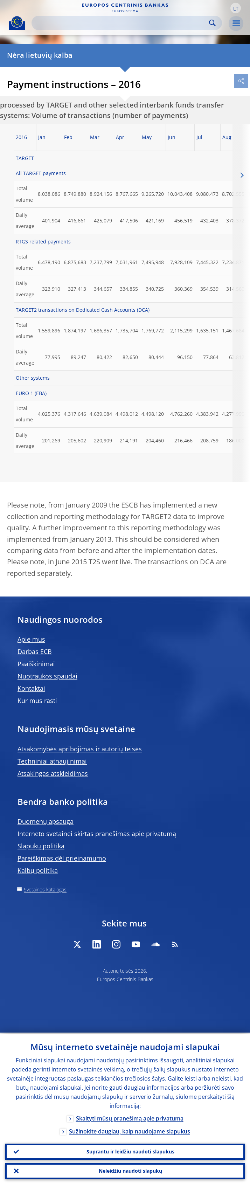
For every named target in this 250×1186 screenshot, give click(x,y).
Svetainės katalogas (45, 889)
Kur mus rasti (37, 700)
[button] (235, 8)
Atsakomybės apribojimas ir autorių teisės (80, 749)
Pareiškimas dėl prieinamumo (62, 858)
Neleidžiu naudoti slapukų (130, 1170)
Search (212, 23)
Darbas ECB (35, 651)
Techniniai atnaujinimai (52, 761)
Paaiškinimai (36, 664)
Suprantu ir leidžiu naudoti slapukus (130, 1150)
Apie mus (31, 639)
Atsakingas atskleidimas (53, 773)
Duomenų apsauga (46, 821)
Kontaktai (31, 688)
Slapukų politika (41, 846)
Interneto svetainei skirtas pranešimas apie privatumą (97, 833)
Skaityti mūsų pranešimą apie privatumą (129, 1117)
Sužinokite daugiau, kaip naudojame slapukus (129, 1129)
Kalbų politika (38, 870)
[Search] (121, 23)
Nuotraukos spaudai (47, 676)
